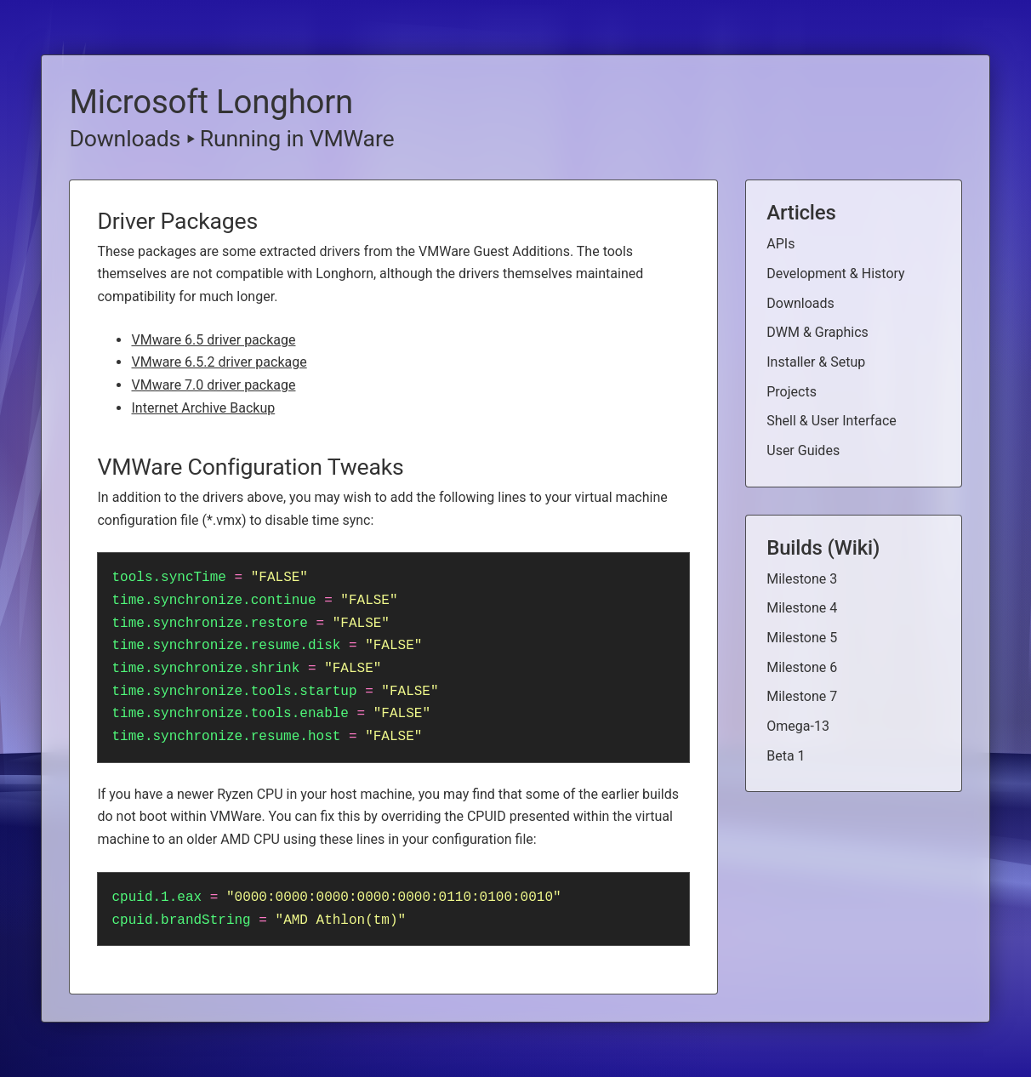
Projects (791, 392)
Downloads (124, 138)
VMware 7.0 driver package (213, 385)
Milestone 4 (801, 608)
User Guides (803, 450)
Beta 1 (785, 756)
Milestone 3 (801, 579)
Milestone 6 (801, 667)
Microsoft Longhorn (211, 102)
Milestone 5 (801, 638)
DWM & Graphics (817, 332)
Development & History (835, 273)
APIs (780, 244)
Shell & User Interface (831, 421)
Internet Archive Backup (203, 408)
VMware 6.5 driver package (213, 340)
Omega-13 (797, 726)
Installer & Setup (815, 362)
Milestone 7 (801, 696)
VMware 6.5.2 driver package (218, 362)
